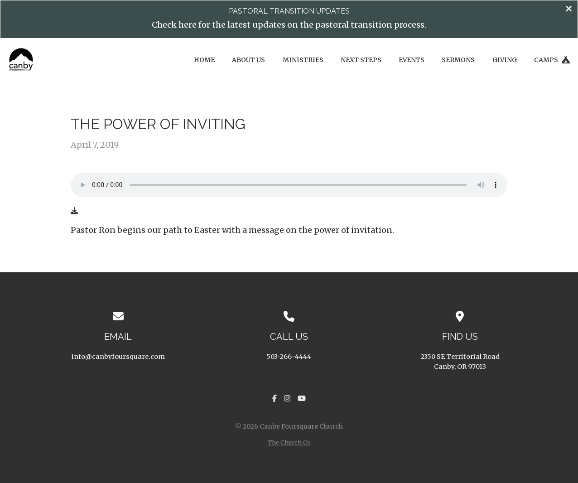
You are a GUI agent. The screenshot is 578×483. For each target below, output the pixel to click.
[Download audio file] (74, 210)
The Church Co (289, 442)
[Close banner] (569, 9)
